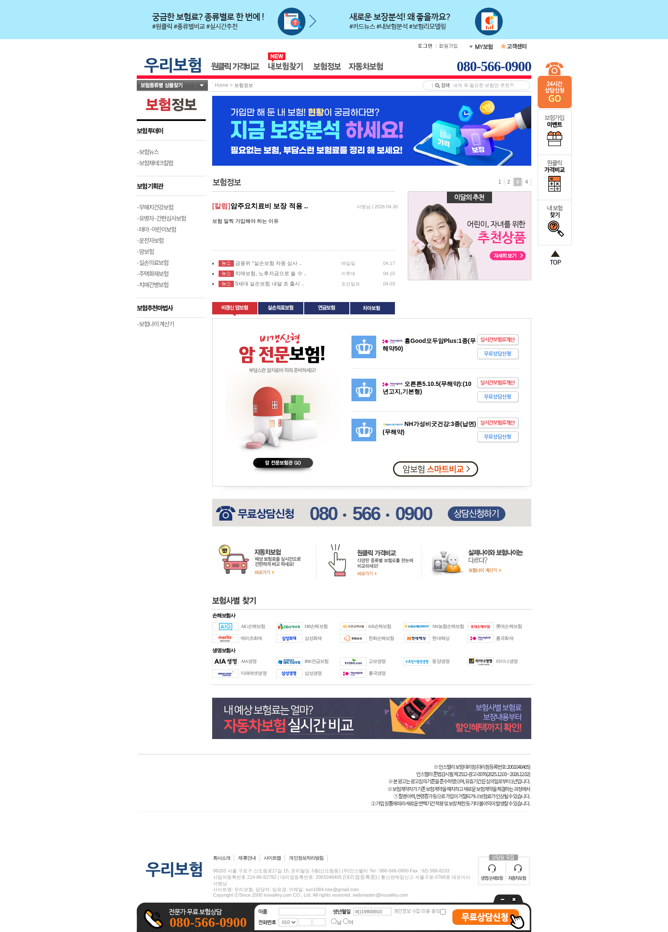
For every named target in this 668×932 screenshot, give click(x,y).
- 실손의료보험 (152, 262)
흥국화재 (504, 638)
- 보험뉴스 (147, 151)
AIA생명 (248, 661)
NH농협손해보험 (448, 626)
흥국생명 (377, 673)
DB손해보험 (316, 626)
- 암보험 (145, 251)
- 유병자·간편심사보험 (161, 218)
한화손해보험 (381, 638)
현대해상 (440, 638)
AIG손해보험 (253, 626)
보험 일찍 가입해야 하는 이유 (245, 221)
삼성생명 (313, 673)
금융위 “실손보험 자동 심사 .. (268, 263)
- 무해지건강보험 (155, 207)
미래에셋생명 (254, 673)
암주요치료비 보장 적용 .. (269, 206)
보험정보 (243, 85)
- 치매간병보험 (152, 284)
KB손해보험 (380, 626)
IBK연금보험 (317, 661)
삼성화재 (313, 638)
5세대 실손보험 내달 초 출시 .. (269, 284)
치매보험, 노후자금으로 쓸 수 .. (270, 273)
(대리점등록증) (360, 877)
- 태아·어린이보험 (156, 229)
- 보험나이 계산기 (155, 323)
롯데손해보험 (509, 626)
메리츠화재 (251, 638)
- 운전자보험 (150, 240)
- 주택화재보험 (152, 273)
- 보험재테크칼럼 (155, 162)
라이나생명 (507, 661)
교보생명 (377, 661)
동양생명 (440, 661)
